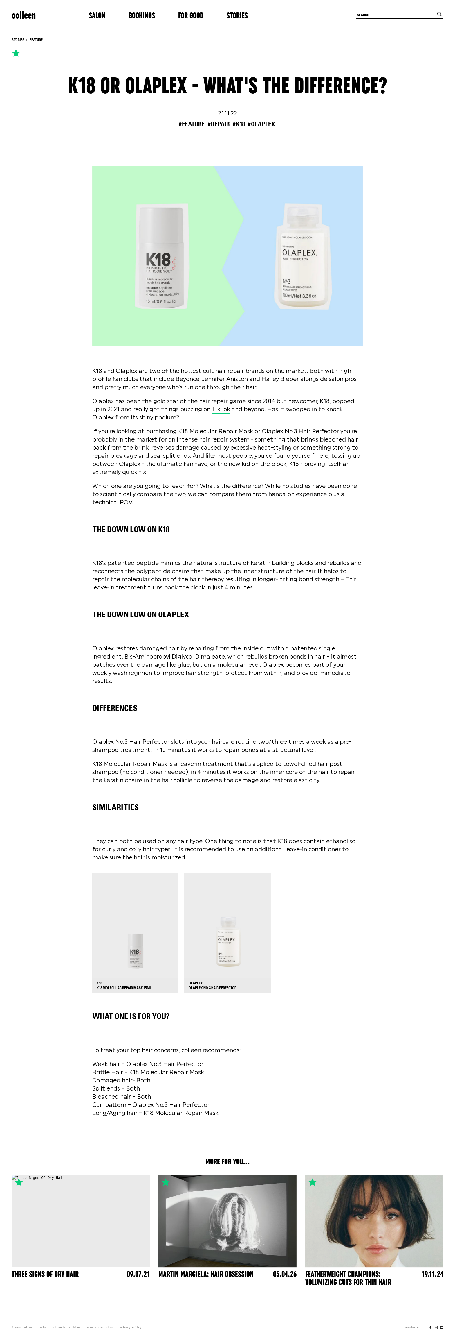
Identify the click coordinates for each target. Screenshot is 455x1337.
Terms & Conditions (99, 1327)
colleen (24, 15)
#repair (218, 124)
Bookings (142, 16)
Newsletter (412, 1327)
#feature (191, 124)
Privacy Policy (131, 1327)
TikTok (221, 409)
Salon (97, 16)
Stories (237, 16)
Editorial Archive (66, 1327)
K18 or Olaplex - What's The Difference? (227, 86)
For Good (190, 16)
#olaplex (261, 124)
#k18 (238, 124)
